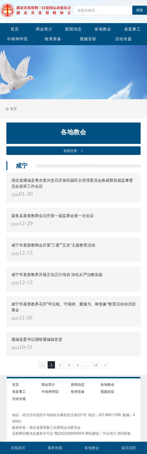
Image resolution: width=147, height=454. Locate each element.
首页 (15, 29)
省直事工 (132, 29)
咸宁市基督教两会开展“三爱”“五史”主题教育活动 (53, 245)
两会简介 (44, 29)
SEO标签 (124, 433)
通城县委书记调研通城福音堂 (36, 339)
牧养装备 (53, 39)
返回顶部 (128, 448)
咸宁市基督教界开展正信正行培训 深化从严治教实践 (57, 274)
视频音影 (88, 39)
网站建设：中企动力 (100, 433)
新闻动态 (73, 29)
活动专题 (123, 39)
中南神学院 (17, 39)
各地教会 (102, 29)
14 (96, 365)
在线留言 (18, 448)
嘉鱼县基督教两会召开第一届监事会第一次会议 (52, 215)
